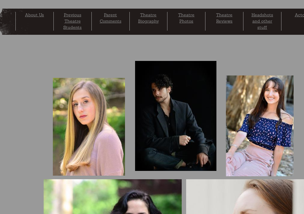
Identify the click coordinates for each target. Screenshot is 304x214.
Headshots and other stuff (262, 21)
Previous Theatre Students (72, 21)
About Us (34, 15)
